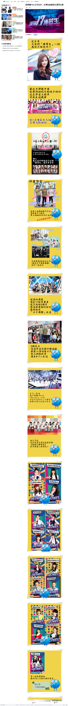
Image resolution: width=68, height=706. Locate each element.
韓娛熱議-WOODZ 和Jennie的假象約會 (10, 48)
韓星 (18, 1)
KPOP (15, 1)
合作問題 (27, 704)
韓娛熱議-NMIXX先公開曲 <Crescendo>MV (11, 50)
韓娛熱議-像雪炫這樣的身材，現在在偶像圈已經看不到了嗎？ (13, 46)
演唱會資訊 (36, 1)
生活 (32, 1)
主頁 (11, 1)
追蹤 (35, 34)
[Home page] (6, 2)
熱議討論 (28, 1)
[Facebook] (63, 705)
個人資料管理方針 (22, 704)
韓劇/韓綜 (23, 1)
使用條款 (17, 704)
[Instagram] (66, 705)
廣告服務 (31, 704)
